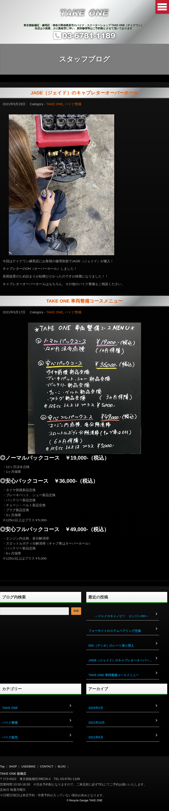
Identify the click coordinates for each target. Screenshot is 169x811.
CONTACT (46, 766)
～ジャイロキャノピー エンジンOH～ (118, 616)
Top (2, 766)
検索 (76, 611)
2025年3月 (95, 708)
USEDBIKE (28, 766)
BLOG (62, 766)
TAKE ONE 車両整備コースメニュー (84, 300)
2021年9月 (95, 737)
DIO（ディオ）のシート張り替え (111, 645)
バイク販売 (10, 737)
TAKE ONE (54, 104)
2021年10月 (96, 722)
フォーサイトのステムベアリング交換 (114, 631)
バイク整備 (73, 104)
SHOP (13, 766)
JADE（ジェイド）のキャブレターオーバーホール (84, 92)
